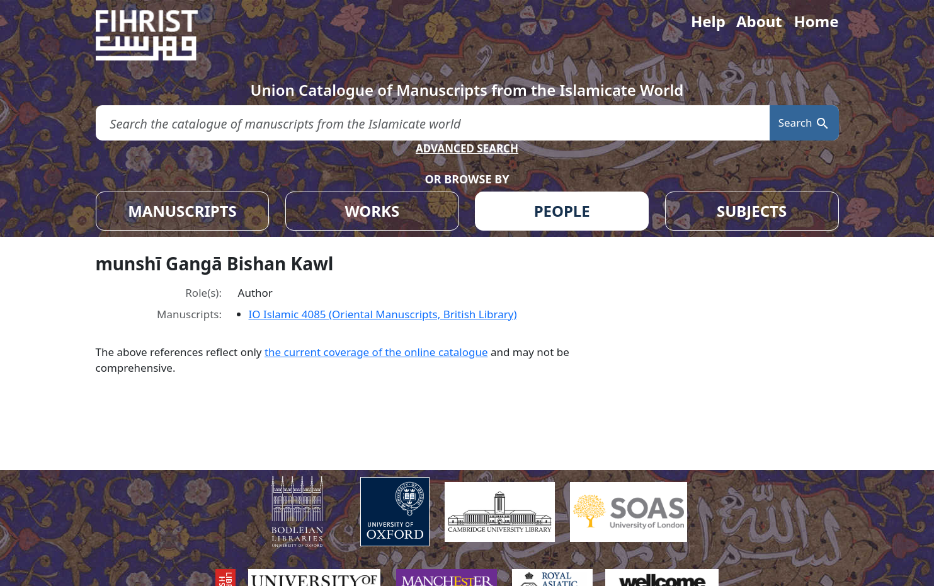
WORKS (372, 210)
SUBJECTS (752, 210)
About (759, 21)
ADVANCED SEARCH (467, 148)
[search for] (432, 123)
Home (816, 21)
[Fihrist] (159, 35)
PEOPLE (562, 210)
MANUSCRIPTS (182, 210)
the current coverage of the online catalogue (376, 352)
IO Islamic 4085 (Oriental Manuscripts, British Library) (383, 314)
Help (708, 21)
